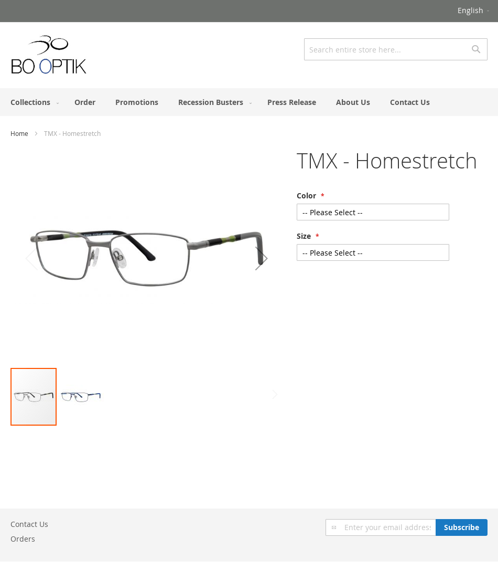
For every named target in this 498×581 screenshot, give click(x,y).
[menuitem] (32, 102)
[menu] (249, 102)
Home (19, 133)
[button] (474, 11)
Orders (22, 539)
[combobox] (396, 49)
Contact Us (29, 524)
